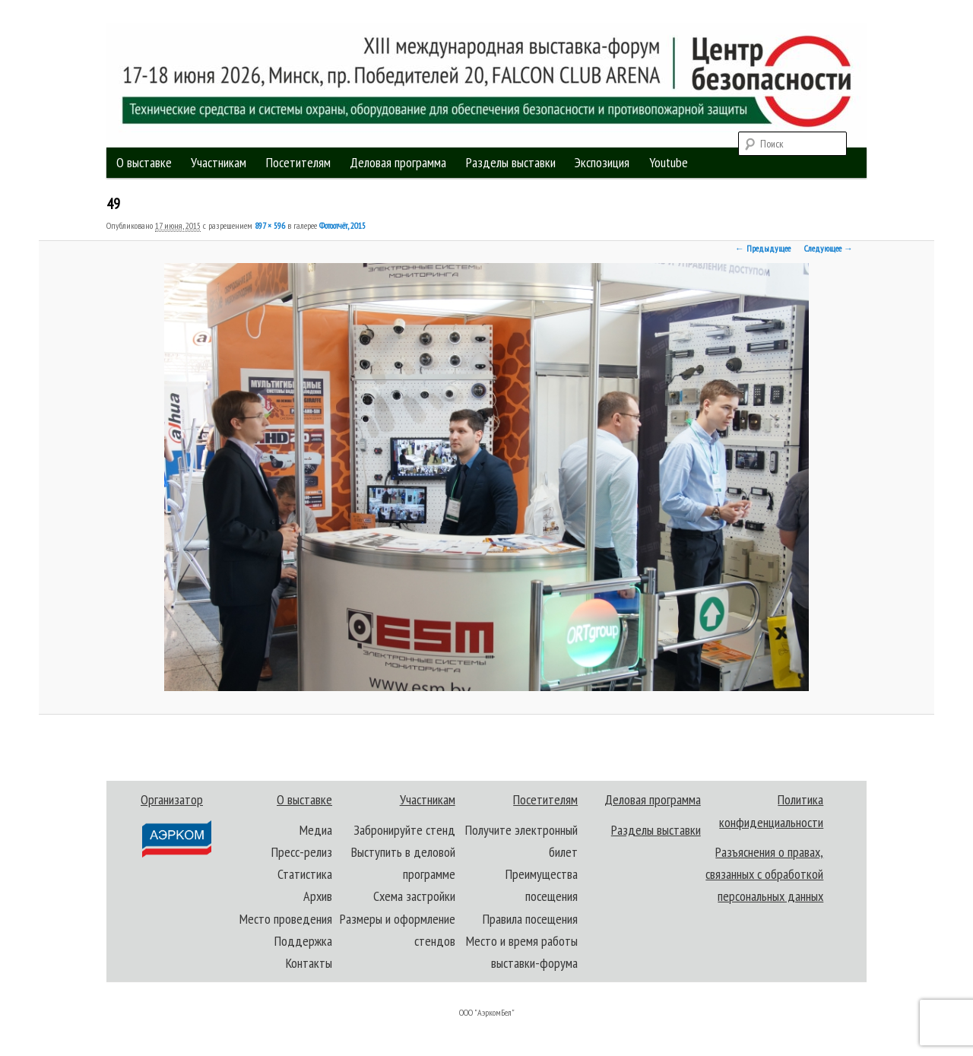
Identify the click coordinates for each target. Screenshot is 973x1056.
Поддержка (303, 941)
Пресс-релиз (301, 852)
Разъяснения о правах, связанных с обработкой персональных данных (764, 874)
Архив (317, 896)
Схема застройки (414, 896)
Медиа (316, 830)
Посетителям (298, 162)
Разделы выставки (511, 162)
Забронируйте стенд (404, 830)
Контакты (309, 963)
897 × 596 (270, 225)
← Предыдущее (763, 248)
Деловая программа (398, 162)
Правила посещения (530, 919)
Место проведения (285, 919)
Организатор (175, 824)
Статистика (304, 874)
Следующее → (828, 248)
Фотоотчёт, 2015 (342, 225)
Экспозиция (602, 162)
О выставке (144, 162)
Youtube (668, 162)
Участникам (218, 162)
